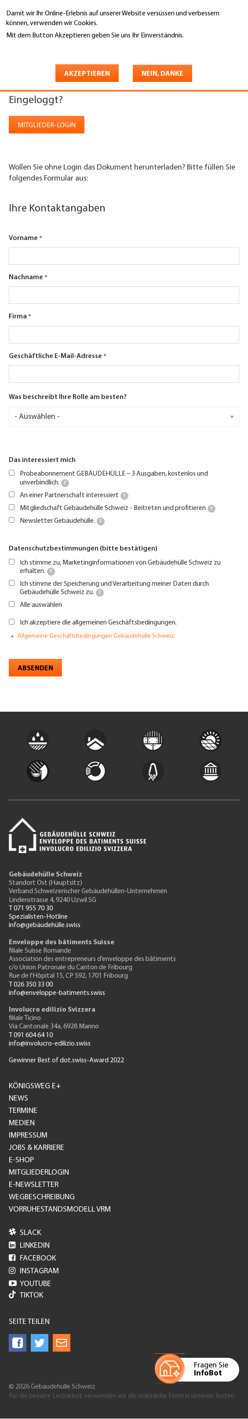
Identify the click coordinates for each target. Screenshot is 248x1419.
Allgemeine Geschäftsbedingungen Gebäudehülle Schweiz (96, 636)
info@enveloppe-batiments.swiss (57, 993)
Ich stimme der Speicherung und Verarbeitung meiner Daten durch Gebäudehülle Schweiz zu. (114, 588)
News (18, 1099)
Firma (18, 316)
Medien (22, 1123)
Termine (23, 1111)
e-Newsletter (33, 1185)
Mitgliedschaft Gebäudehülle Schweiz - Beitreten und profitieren (117, 509)
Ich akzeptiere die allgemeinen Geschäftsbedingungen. (98, 622)
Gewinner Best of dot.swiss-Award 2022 (66, 1060)
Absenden (35, 668)
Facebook (32, 1258)
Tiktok (26, 1295)
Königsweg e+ (35, 1086)
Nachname (26, 277)
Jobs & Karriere (36, 1148)
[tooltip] (65, 483)
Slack (25, 1233)
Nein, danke (162, 74)
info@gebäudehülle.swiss (44, 925)
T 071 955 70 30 (31, 908)
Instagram (34, 1271)
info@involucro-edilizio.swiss (50, 1043)
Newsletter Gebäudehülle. (62, 521)
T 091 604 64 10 (31, 1035)
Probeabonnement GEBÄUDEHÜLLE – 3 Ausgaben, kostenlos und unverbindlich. (114, 478)
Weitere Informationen (44, 48)
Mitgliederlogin (39, 1173)
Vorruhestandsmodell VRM (60, 1210)
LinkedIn (29, 1246)
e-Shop (21, 1160)
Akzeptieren (87, 74)
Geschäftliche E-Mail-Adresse (55, 356)
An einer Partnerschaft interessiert (74, 496)
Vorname (23, 238)
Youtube (30, 1284)
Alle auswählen (41, 605)
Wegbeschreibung (42, 1197)
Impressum (28, 1136)
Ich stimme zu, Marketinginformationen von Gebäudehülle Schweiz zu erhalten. (120, 567)
